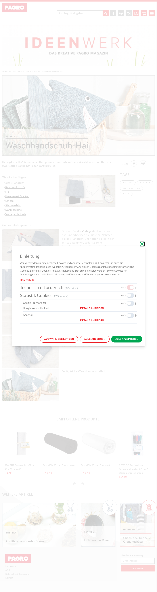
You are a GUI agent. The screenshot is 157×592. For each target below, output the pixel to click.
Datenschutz (27, 279)
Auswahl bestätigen (59, 339)
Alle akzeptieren (126, 339)
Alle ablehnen (94, 339)
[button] (108, 308)
